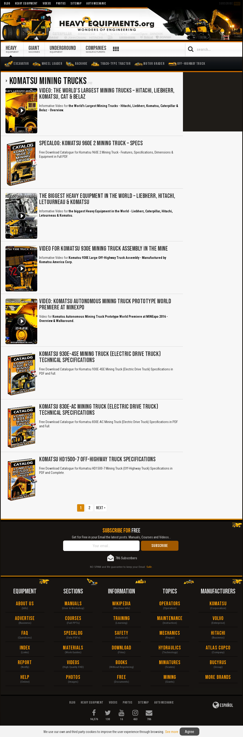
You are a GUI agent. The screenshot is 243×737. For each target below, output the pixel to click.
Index (25, 648)
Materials (73, 648)
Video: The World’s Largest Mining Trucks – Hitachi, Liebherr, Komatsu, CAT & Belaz (107, 94)
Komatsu (218, 604)
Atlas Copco (218, 648)
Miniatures (170, 662)
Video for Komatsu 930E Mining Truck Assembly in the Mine (103, 248)
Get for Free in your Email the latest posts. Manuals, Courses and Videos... (121, 537)
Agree (189, 731)
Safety (122, 633)
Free (121, 677)
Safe (149, 567)
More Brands (218, 677)
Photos (73, 677)
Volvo (218, 618)
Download (121, 648)
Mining (170, 677)
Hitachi (218, 633)
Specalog (73, 633)
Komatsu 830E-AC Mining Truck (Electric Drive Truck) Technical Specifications (98, 410)
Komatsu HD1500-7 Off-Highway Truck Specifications (97, 459)
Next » (100, 507)
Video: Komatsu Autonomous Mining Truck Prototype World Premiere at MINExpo (105, 304)
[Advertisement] (212, 101)
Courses (73, 618)
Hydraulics (170, 648)
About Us (25, 604)
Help (24, 677)
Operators (169, 604)
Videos (73, 662)
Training (121, 618)
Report (25, 662)
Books (122, 662)
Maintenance (169, 618)
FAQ (24, 633)
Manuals (73, 604)
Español (223, 705)
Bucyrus (218, 662)
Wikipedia (121, 604)
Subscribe (229, 3)
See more (171, 732)
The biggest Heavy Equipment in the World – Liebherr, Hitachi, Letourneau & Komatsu (107, 199)
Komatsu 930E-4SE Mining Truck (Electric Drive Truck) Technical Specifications (100, 357)
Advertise (25, 618)
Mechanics (169, 633)
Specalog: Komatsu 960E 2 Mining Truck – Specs (91, 143)
